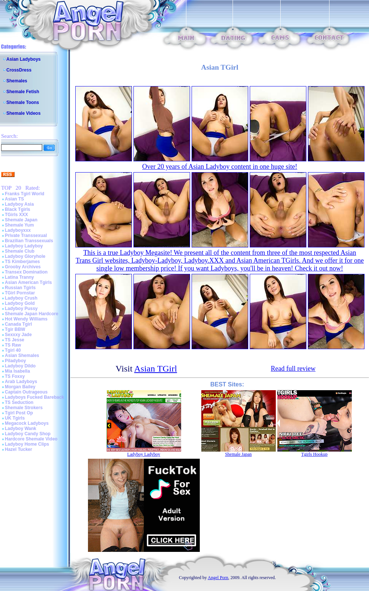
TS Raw (13, 345)
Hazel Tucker (18, 449)
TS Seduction (19, 402)
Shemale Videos (23, 113)
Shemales (16, 80)
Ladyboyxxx (18, 230)
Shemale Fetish (22, 91)
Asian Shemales (22, 355)
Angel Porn (218, 577)
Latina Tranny (19, 277)
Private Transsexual (26, 235)
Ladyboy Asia (19, 204)
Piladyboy (15, 360)
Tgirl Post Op (19, 412)
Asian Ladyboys (23, 59)
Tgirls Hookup (314, 454)
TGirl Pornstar (20, 293)
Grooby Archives (23, 266)
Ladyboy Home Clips (27, 444)
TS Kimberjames (22, 261)
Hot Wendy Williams (26, 319)
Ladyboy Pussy (21, 308)
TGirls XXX (16, 214)
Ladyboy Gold (20, 303)
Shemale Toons (22, 102)
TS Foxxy (15, 376)
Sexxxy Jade (18, 334)
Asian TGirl (155, 368)
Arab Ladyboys (21, 381)
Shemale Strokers (23, 407)
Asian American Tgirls (28, 282)
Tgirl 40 (13, 350)
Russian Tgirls (20, 287)
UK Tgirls (15, 418)
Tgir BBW (15, 329)
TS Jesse (14, 339)
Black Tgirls (17, 209)
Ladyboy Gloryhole (25, 256)
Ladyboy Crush (21, 298)
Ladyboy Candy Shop (28, 433)
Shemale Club (19, 251)
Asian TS (14, 199)
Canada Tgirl (18, 324)
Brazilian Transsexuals (29, 240)
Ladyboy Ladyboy (24, 246)
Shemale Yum (19, 225)
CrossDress (18, 70)
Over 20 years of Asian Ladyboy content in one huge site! (219, 166)
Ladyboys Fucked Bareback (34, 397)
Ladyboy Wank (20, 428)
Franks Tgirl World (24, 193)
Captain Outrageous (26, 392)
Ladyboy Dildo (20, 366)
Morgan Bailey (20, 386)
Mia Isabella (17, 371)
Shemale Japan (21, 219)
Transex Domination (26, 272)
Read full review (293, 368)
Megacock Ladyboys (26, 423)
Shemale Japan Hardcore (31, 313)
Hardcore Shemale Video (31, 439)
